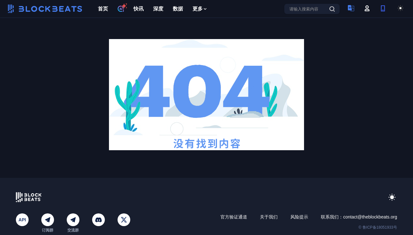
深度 (158, 8)
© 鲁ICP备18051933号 (377, 227)
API (22, 219)
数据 (178, 8)
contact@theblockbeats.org (370, 216)
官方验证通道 (233, 216)
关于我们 (269, 216)
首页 (103, 8)
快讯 (138, 8)
